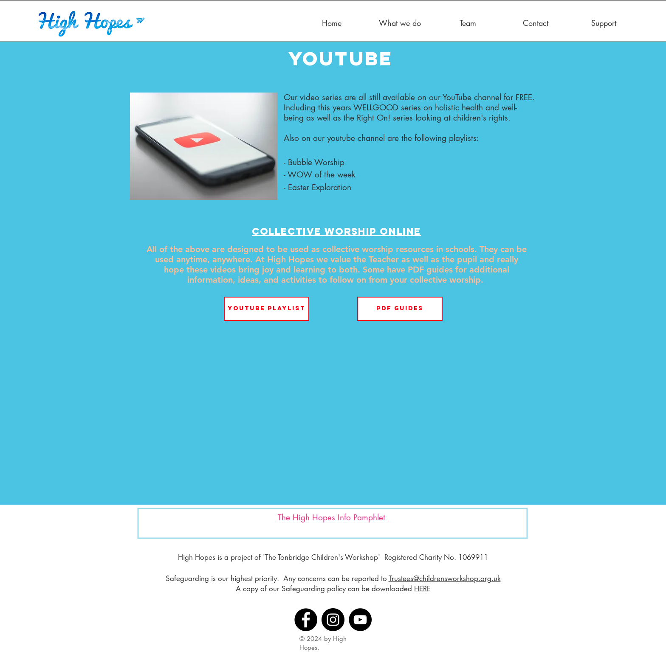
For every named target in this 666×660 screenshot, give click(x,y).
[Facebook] (305, 619)
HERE (422, 588)
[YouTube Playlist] (266, 309)
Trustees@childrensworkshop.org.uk (445, 578)
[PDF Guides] (400, 309)
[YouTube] (360, 619)
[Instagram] (333, 619)
